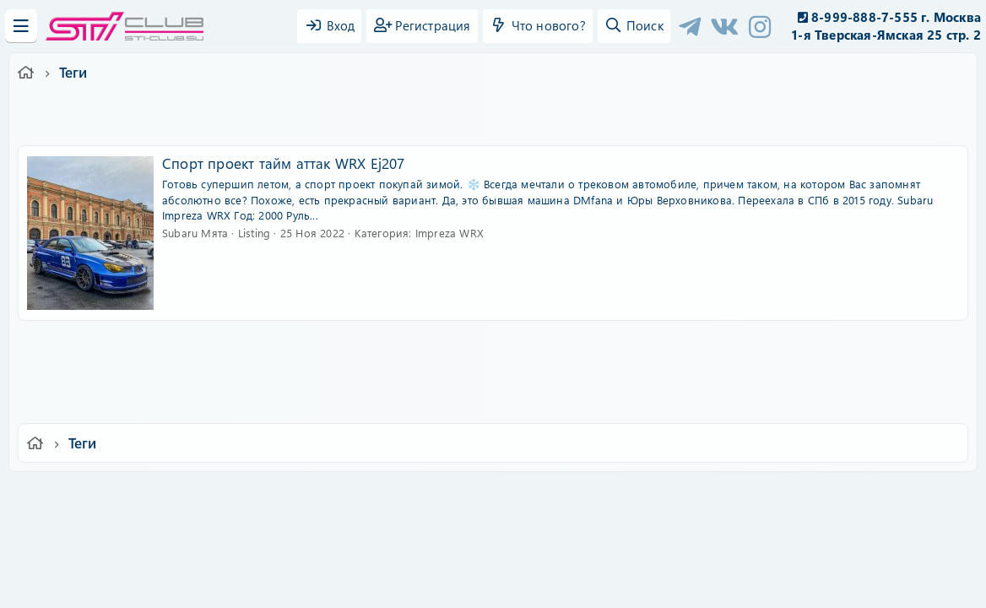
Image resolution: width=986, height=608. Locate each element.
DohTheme (536, 584)
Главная (794, 496)
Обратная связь (344, 496)
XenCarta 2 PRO (427, 545)
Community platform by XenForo (492, 519)
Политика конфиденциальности (608, 496)
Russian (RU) (246, 496)
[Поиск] (634, 26)
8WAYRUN (570, 545)
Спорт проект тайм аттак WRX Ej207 (283, 163)
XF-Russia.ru (77, 532)
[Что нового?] (538, 26)
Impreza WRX (449, 232)
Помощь (734, 496)
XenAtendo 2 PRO (427, 558)
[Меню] (21, 26)
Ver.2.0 (167, 496)
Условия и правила (454, 496)
